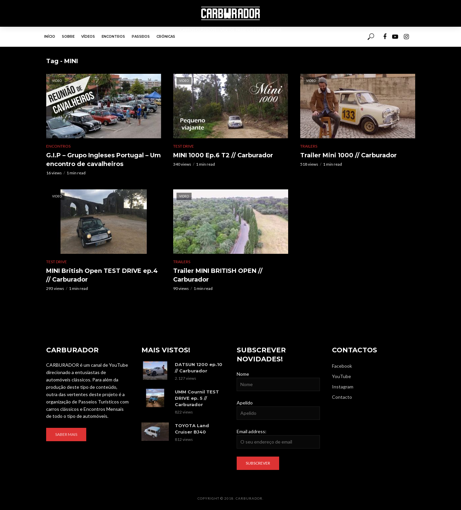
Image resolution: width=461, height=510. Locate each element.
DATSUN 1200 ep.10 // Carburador (198, 367)
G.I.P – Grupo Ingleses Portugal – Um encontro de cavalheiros (103, 160)
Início (49, 36)
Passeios (141, 36)
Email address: (251, 431)
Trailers (308, 146)
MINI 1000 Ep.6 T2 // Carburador (223, 155)
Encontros (113, 36)
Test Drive (183, 146)
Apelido (245, 402)
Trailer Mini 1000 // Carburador (348, 155)
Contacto (342, 397)
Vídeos (88, 36)
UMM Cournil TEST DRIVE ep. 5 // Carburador (197, 398)
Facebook (342, 366)
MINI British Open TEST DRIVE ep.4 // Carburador (102, 275)
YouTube (341, 376)
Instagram (342, 386)
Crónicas (165, 36)
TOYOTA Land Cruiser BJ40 (192, 429)
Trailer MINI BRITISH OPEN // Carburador (217, 275)
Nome (243, 374)
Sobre (68, 36)
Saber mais (66, 434)
